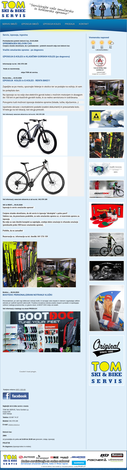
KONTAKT (84, 24)
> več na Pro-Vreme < (102, 49)
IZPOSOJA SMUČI (30, 24)
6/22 (102, 46)
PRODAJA (70, 24)
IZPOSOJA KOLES (52, 24)
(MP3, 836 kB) (21, 390)
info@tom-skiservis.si (14, 424)
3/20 (93, 46)
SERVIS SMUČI (9, 24)
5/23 (110, 46)
